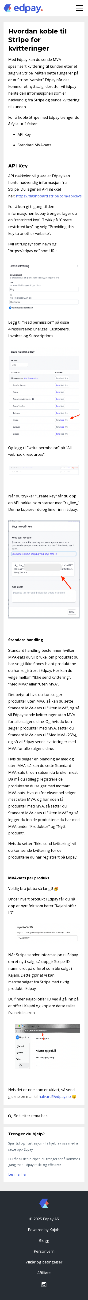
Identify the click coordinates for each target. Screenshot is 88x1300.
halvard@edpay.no (54, 1096)
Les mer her (17, 1174)
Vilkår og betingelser (44, 1262)
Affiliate (44, 1272)
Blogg (44, 1240)
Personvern (44, 1251)
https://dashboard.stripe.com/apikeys (49, 196)
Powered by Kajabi (44, 1229)
